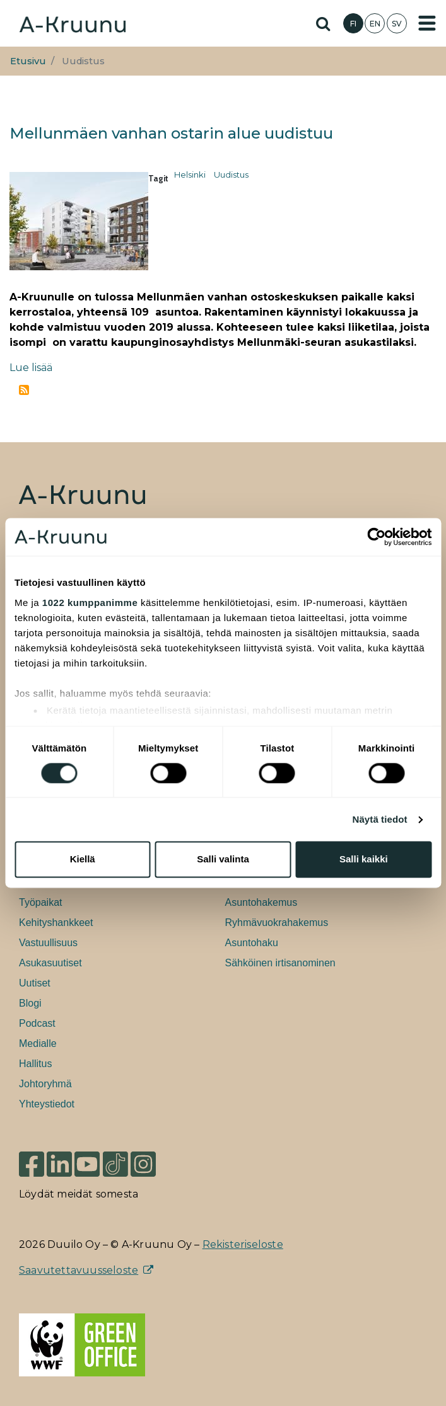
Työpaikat (40, 902)
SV (397, 23)
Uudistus (231, 174)
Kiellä (82, 859)
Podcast (37, 1023)
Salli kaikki (363, 859)
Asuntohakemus (261, 902)
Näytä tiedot (380, 819)
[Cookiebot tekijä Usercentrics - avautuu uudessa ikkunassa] (376, 536)
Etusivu (28, 61)
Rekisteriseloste (242, 1244)
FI (353, 23)
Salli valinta (223, 859)
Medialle (38, 1043)
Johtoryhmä (45, 1083)
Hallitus (35, 1063)
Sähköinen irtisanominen (280, 962)
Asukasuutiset (50, 962)
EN (375, 23)
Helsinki (190, 174)
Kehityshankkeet (56, 922)
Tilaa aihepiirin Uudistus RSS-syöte (24, 390)
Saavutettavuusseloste (78, 1270)
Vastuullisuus (48, 942)
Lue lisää (30, 368)
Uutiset (34, 983)
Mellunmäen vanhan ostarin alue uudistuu (171, 133)
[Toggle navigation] (427, 23)
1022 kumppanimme (90, 602)
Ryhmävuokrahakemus (277, 922)
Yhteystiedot (46, 1104)
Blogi (30, 1003)
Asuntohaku (252, 942)
